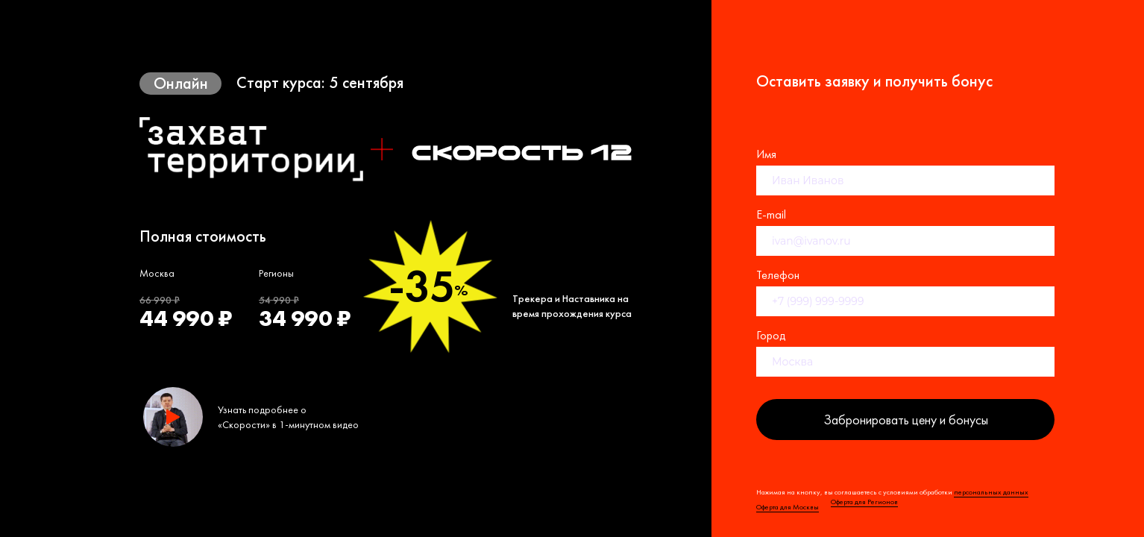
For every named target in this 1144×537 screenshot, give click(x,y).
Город (771, 335)
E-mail (771, 214)
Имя (766, 154)
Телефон (777, 275)
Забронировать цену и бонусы (905, 419)
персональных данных (991, 492)
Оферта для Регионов (864, 501)
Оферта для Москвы (787, 507)
